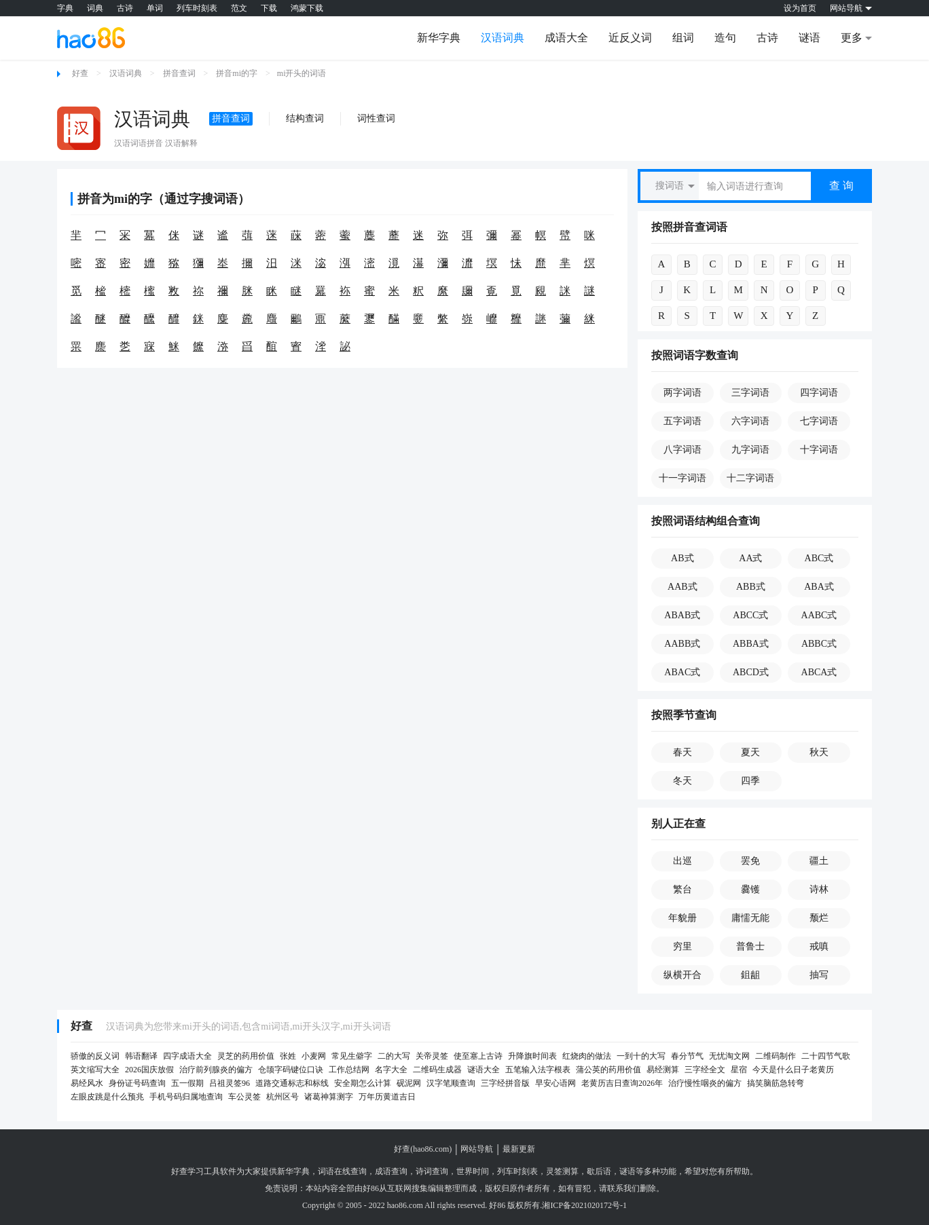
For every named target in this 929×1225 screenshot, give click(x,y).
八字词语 (682, 450)
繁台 (682, 889)
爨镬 (750, 889)
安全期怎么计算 (362, 1083)
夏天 (750, 752)
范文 (239, 8)
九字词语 (750, 450)
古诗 (125, 8)
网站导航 (476, 1149)
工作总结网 (349, 1069)
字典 (65, 8)
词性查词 (376, 118)
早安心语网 (555, 1083)
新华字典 (438, 37)
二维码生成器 (437, 1069)
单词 (155, 8)
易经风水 (87, 1083)
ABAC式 (682, 672)
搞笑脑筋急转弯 (775, 1083)
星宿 (739, 1069)
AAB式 (682, 587)
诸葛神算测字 (328, 1096)
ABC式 (819, 558)
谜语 (809, 37)
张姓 (288, 1056)
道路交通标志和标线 (292, 1083)
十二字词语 (750, 478)
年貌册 (682, 918)
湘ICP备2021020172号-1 (584, 1205)
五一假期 (187, 1083)
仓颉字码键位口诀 (290, 1069)
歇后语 (599, 1171)
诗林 (818, 889)
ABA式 (819, 587)
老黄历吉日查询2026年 (622, 1083)
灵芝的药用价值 (245, 1056)
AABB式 (682, 644)
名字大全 (391, 1069)
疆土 (818, 861)
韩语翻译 (141, 1056)
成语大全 (566, 37)
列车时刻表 (197, 8)
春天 (682, 752)
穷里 (682, 946)
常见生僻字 (351, 1056)
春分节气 (687, 1056)
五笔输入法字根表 (537, 1069)
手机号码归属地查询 (186, 1096)
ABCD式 (751, 672)
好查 (80, 73)
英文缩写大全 (95, 1069)
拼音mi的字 (236, 73)
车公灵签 (244, 1096)
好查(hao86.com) (423, 1149)
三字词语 (750, 393)
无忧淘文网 (729, 1056)
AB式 (682, 558)
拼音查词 (179, 73)
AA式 (750, 558)
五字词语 (682, 421)
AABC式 (819, 615)
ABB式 (750, 587)
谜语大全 (483, 1069)
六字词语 (750, 421)
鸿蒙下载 (307, 8)
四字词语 (819, 393)
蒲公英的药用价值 (608, 1069)
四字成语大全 (187, 1056)
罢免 (750, 861)
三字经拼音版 (505, 1083)
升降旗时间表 (532, 1056)
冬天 (682, 781)
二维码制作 (775, 1056)
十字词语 (819, 450)
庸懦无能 (750, 918)
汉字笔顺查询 (450, 1083)
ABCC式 (750, 615)
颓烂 (818, 918)
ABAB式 (682, 615)
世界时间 (472, 1171)
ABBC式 (819, 644)
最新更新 (519, 1149)
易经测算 (662, 1069)
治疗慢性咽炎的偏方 (705, 1083)
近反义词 (630, 37)
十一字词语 (682, 478)
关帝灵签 (432, 1056)
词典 (95, 8)
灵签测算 (562, 1171)
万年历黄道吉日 (387, 1096)
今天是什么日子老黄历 (793, 1069)
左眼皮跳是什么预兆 (107, 1096)
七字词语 (819, 421)
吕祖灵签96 (229, 1083)
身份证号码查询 (137, 1083)
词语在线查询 (342, 1171)
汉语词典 (502, 37)
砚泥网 (409, 1083)
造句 (725, 37)
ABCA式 (819, 672)
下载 (269, 8)
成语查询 (391, 1171)
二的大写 (394, 1056)
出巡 (682, 861)
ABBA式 (751, 644)
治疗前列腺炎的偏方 (216, 1069)
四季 (750, 781)
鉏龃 (750, 975)
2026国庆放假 (149, 1069)
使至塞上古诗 (478, 1056)
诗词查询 (432, 1171)
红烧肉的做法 (586, 1056)
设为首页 (800, 8)
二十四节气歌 (825, 1056)
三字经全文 (705, 1069)
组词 (683, 37)
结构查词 (305, 118)
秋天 (818, 752)
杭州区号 (282, 1096)
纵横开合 (682, 975)
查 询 (841, 185)
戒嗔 (818, 946)
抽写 (818, 975)
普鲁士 (750, 946)
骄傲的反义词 (95, 1056)
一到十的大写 (641, 1056)
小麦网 (314, 1056)
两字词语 (682, 393)
